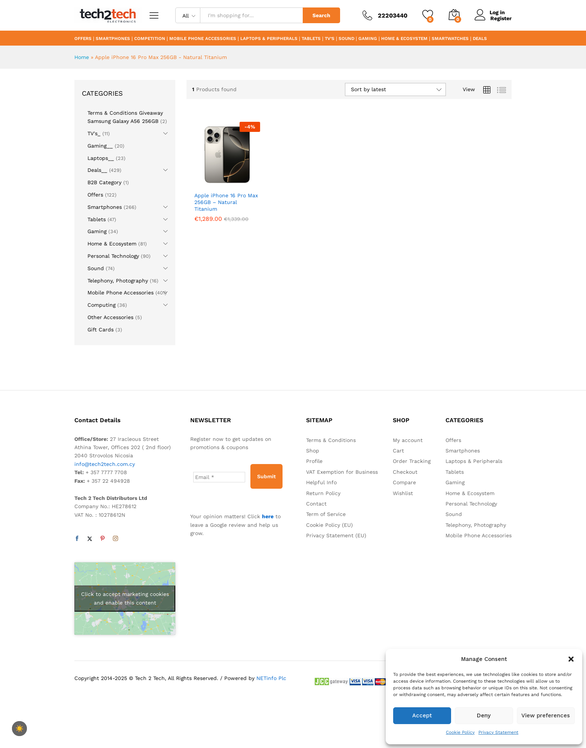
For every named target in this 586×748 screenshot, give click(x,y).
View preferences (545, 715)
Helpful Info (321, 482)
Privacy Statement (498, 732)
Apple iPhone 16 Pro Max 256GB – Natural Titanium (226, 202)
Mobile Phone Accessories (202, 39)
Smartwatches (450, 39)
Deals (480, 39)
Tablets (311, 39)
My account (408, 440)
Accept (422, 715)
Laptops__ (100, 158)
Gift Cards (100, 330)
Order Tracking (412, 461)
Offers (83, 39)
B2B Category (104, 182)
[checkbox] (19, 728)
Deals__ (97, 170)
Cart (398, 451)
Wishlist (403, 493)
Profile (314, 461)
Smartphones (113, 39)
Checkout (405, 472)
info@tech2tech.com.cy (104, 464)
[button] (571, 659)
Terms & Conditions (331, 440)
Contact (316, 504)
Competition (149, 39)
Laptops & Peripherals (268, 39)
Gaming (367, 39)
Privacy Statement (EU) (336, 535)
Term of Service (326, 514)
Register (501, 18)
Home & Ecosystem (404, 39)
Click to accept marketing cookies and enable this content (125, 598)
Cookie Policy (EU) (329, 525)
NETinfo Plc (271, 678)
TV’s (329, 39)
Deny (484, 715)
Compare (404, 482)
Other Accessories (110, 317)
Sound (346, 39)
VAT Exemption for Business (342, 472)
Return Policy (323, 493)
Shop (312, 451)
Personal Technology (113, 256)
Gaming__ (100, 146)
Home (81, 57)
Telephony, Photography (117, 281)
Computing (101, 305)
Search (321, 15)
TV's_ (94, 133)
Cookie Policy (460, 732)
